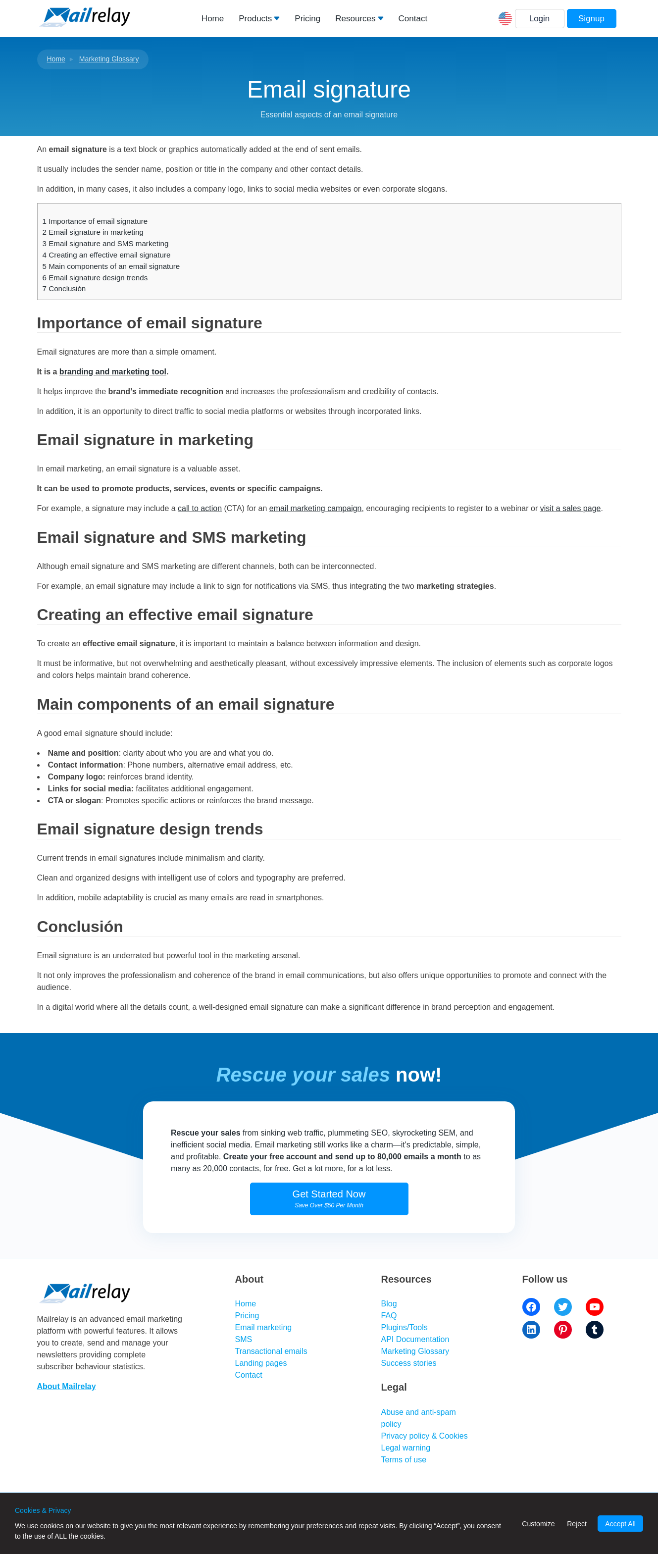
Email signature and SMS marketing (106, 243)
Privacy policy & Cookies (424, 1436)
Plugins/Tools (404, 1327)
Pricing (307, 18)
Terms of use (404, 1459)
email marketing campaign (315, 508)
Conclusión (64, 288)
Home (213, 18)
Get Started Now (329, 1199)
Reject (577, 1524)
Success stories (409, 1363)
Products (255, 18)
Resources (355, 18)
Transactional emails (271, 1351)
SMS (244, 1339)
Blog (389, 1303)
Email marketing (263, 1327)
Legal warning (406, 1448)
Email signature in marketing (93, 232)
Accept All (620, 1524)
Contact (413, 18)
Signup (591, 18)
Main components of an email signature (111, 266)
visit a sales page (570, 508)
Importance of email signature (95, 221)
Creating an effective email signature (107, 255)
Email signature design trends (95, 277)
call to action (200, 508)
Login (539, 18)
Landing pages (261, 1363)
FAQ (389, 1315)
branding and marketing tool (112, 371)
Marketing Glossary (109, 59)
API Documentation (415, 1339)
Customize (538, 1524)
